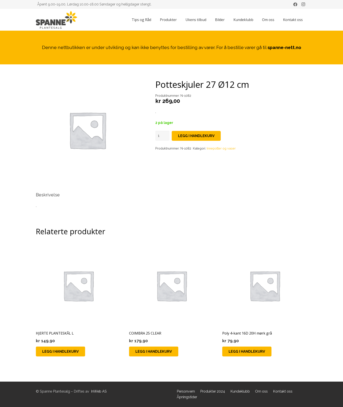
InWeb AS (99, 391)
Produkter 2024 (212, 391)
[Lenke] (56, 20)
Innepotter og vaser (221, 148)
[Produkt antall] (162, 136)
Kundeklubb (240, 391)
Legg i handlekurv (196, 136)
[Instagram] (303, 4)
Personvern (186, 391)
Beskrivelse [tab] (48, 194)
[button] (60, 351)
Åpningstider (187, 397)
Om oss (261, 391)
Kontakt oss (282, 391)
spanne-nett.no (284, 47)
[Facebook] (295, 4)
